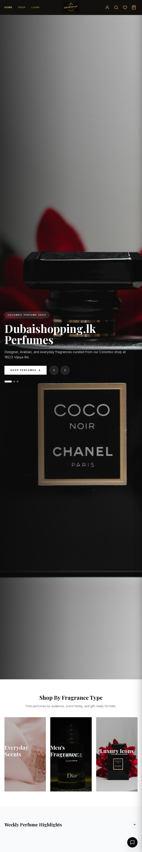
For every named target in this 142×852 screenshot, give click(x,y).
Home (8, 7)
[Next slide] (65, 370)
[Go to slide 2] (14, 381)
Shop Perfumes (25, 370)
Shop (22, 7)
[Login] (107, 7)
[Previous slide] (54, 370)
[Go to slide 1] (8, 381)
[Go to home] (71, 7)
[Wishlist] (125, 7)
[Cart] (134, 7)
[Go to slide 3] (17, 381)
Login (35, 7)
